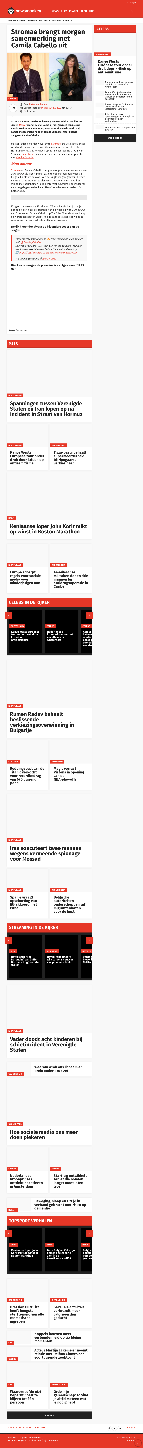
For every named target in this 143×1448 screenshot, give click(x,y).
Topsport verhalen (62, 20)
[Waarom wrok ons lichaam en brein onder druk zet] (19, 1069)
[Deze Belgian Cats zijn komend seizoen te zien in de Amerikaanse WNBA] (61, 1237)
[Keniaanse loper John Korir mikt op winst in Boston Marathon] (49, 496)
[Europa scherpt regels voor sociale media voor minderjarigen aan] (27, 555)
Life (91, 11)
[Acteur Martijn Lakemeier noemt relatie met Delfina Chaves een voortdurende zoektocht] (19, 1354)
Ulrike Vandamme (38, 104)
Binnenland (58, 890)
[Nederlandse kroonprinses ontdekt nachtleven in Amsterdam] (27, 1159)
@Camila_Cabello (30, 242)
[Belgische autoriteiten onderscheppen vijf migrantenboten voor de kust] (71, 880)
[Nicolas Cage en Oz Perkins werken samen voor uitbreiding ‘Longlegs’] (100, 105)
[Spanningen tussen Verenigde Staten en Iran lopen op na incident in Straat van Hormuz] (49, 373)
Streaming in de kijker (39, 20)
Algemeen (57, 761)
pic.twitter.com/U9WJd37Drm (61, 252)
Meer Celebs (121, 138)
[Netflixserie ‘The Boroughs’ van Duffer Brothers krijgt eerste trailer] (25, 944)
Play (64, 11)
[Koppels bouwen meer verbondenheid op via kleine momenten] (19, 1337)
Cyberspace (15, 1124)
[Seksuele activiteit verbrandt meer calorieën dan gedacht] (71, 1290)
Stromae (56, 143)
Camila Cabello (25, 157)
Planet (73, 11)
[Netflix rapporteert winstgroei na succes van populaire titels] (61, 944)
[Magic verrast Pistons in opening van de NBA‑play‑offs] (71, 752)
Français (133, 3)
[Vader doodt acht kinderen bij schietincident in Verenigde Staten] (49, 1009)
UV (13, 108)
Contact (131, 1440)
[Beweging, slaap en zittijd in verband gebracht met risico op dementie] (19, 1204)
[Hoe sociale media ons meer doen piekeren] (49, 1102)
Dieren (55, 1168)
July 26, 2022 (49, 258)
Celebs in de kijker (16, 20)
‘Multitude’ (28, 154)
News (55, 11)
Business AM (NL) (17, 1440)
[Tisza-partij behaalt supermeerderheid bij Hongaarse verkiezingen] (71, 436)
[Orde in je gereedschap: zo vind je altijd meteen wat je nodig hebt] (71, 1375)
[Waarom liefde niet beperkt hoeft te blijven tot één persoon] (27, 1375)
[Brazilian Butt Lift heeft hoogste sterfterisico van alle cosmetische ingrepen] (27, 1290)
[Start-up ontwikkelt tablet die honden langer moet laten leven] (71, 1159)
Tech (84, 11)
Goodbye (53, 1440)
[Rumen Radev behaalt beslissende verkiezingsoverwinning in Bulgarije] (49, 684)
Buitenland (15, 395)
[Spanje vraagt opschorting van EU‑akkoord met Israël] (27, 880)
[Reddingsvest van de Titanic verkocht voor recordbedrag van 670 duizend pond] (27, 752)
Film (13, 951)
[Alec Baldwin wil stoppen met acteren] (100, 127)
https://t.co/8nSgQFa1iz (32, 252)
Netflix (86, 951)
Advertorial (59, 1384)
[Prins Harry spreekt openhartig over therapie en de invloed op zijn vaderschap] (100, 115)
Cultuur (13, 761)
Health (12, 1210)
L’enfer (22, 125)
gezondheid (15, 1074)
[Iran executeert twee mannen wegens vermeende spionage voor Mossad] (49, 818)
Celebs (12, 98)
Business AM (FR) (37, 1440)
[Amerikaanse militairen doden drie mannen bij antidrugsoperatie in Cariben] (71, 555)
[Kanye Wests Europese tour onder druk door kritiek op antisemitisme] (27, 436)
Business (52, 951)
